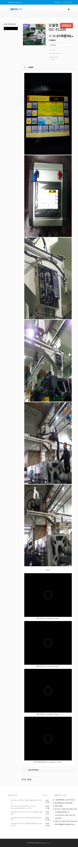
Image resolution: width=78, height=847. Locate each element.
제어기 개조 (39, 618)
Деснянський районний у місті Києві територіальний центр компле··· (23, 807)
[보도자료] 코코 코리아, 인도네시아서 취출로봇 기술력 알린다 (27, 813)
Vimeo (57, 618)
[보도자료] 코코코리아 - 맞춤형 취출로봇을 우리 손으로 (26, 801)
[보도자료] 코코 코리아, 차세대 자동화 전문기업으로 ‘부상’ (26, 819)
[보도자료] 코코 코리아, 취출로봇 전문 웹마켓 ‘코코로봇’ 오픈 (26, 824)
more (45, 795)
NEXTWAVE (48, 843)
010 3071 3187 (68, 2)
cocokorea (49, 618)
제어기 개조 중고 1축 (39, 762)
